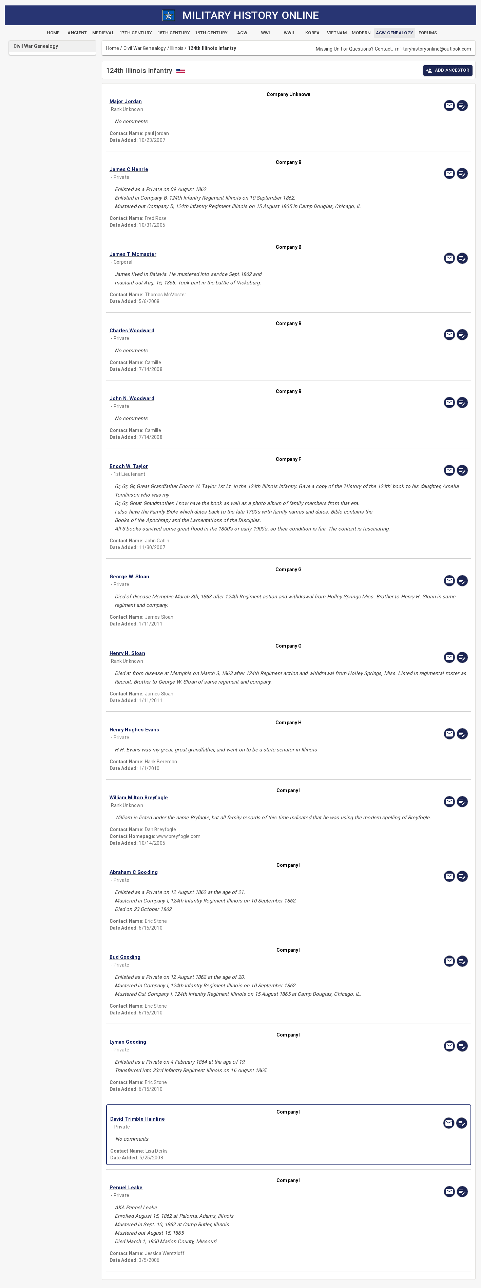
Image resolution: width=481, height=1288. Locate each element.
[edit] (462, 105)
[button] (235, 101)
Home (112, 48)
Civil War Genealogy (144, 48)
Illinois (177, 48)
